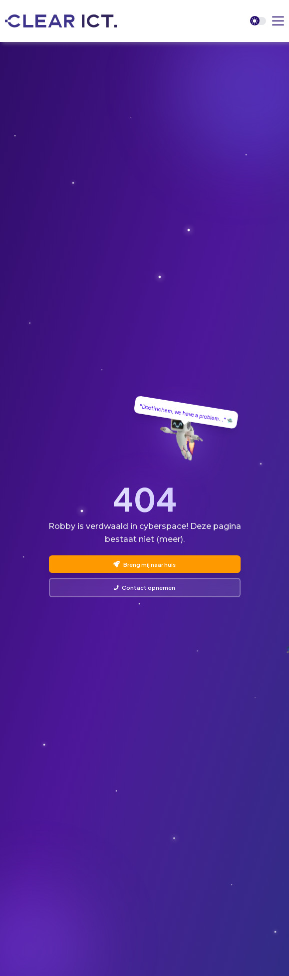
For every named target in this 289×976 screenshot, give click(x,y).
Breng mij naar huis (144, 564)
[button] (278, 20)
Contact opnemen (144, 587)
